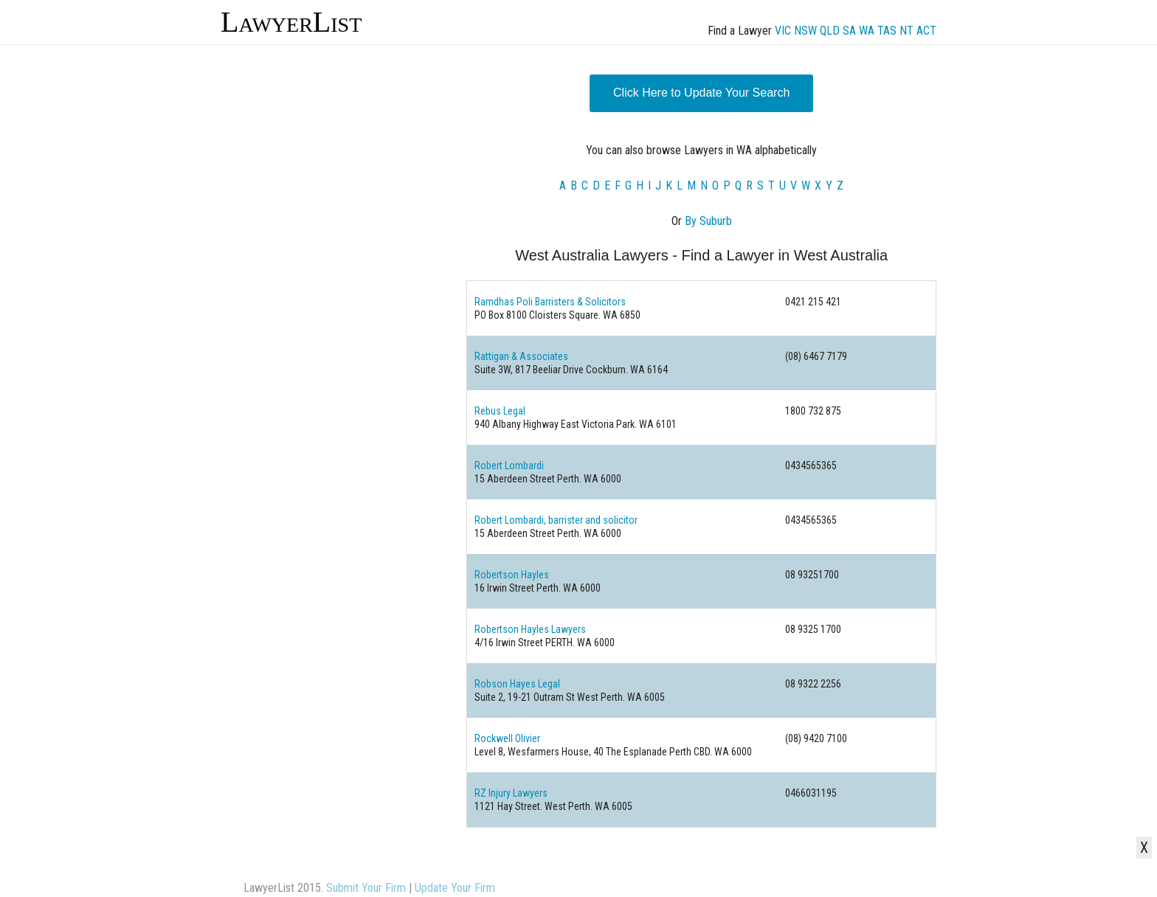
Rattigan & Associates (521, 356)
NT (906, 31)
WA (866, 31)
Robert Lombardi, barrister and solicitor (556, 520)
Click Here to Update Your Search (701, 92)
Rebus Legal (499, 411)
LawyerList (291, 21)
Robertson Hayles (511, 575)
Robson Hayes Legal (517, 684)
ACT (926, 31)
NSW (805, 31)
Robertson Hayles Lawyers (530, 629)
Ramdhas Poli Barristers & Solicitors (550, 302)
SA (849, 31)
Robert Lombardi (509, 465)
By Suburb (708, 221)
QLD (830, 31)
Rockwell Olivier (507, 738)
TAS (887, 31)
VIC (783, 31)
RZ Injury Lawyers (511, 793)
